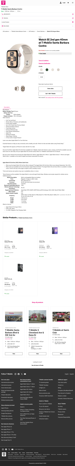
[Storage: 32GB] (41, 77)
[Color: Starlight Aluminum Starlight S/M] (41, 70)
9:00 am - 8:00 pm (61, 337)
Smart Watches (41, 31)
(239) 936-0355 (35, 344)
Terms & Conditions (44, 60)
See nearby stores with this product (54, 97)
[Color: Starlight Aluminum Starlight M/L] (52, 70)
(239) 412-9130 (58, 340)
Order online (50, 88)
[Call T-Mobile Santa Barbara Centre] (37, 14)
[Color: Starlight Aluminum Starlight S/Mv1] (58, 70)
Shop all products (37, 302)
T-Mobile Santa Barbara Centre (18, 31)
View (14, 353)
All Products (32, 31)
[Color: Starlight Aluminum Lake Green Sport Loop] (47, 70)
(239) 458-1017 (11, 344)
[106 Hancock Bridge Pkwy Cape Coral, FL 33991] (37, 18)
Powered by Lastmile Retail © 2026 (37, 463)
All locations (6, 31)
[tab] (7, 107)
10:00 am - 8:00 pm (13, 341)
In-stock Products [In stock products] (38, 22)
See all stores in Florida (37, 365)
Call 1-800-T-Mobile (50, 93)
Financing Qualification (44, 63)
